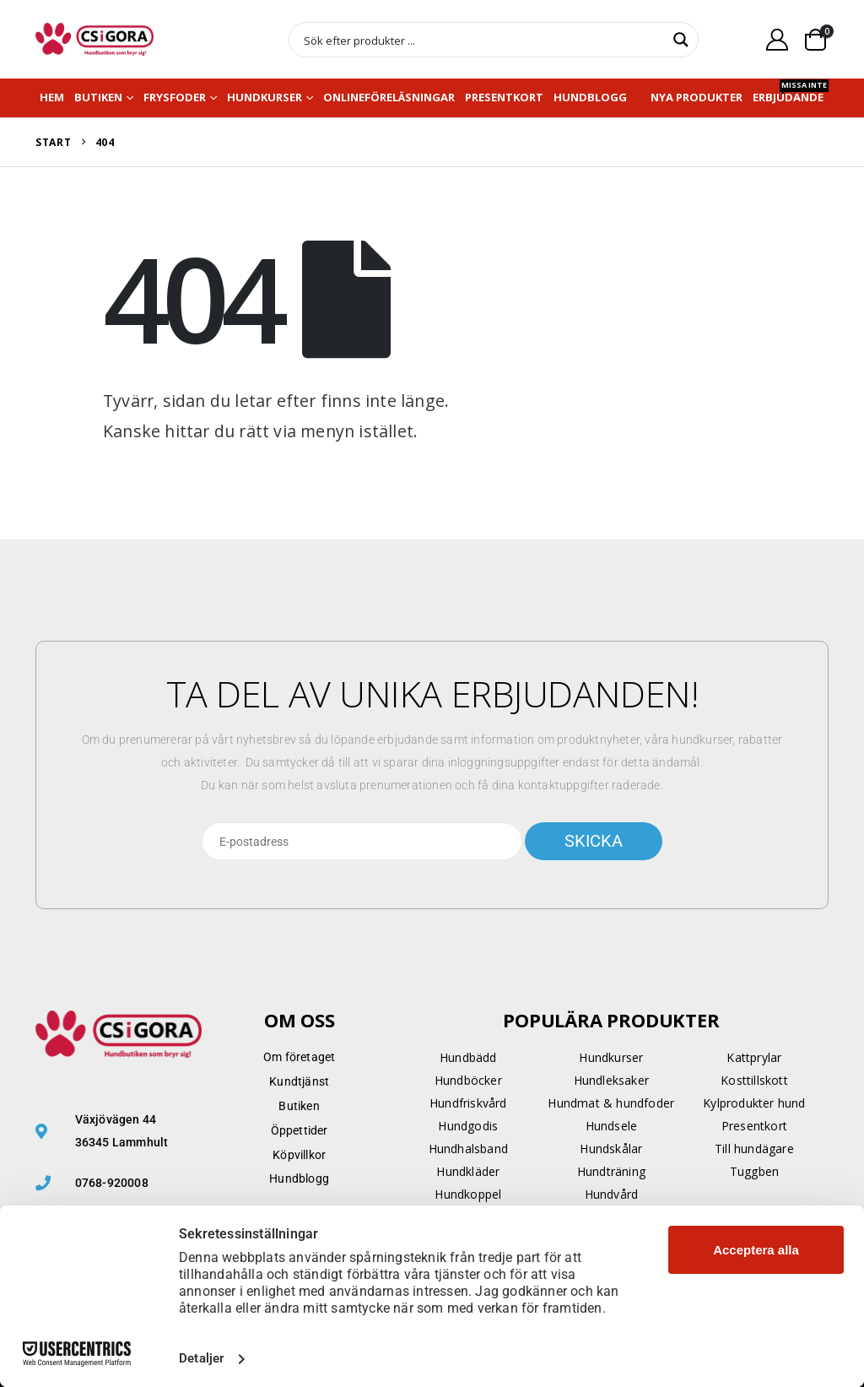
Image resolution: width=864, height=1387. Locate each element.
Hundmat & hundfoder (611, 1103)
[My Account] (777, 39)
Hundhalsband (468, 1148)
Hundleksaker (611, 1080)
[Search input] (483, 39)
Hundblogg (590, 97)
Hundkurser (264, 97)
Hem (52, 97)
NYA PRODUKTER (696, 97)
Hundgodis (468, 1126)
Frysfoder (174, 97)
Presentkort (504, 97)
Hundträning (611, 1171)
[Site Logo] (94, 39)
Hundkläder (468, 1171)
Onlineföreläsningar (389, 97)
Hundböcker (468, 1080)
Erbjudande (791, 94)
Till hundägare (754, 1148)
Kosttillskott (754, 1080)
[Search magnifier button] (681, 39)
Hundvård (612, 1194)
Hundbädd (468, 1057)
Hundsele (612, 1126)
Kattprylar (753, 1057)
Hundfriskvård (468, 1103)
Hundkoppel (468, 1194)
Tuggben (754, 1171)
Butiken (98, 97)
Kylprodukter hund (754, 1103)
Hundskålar (611, 1148)
